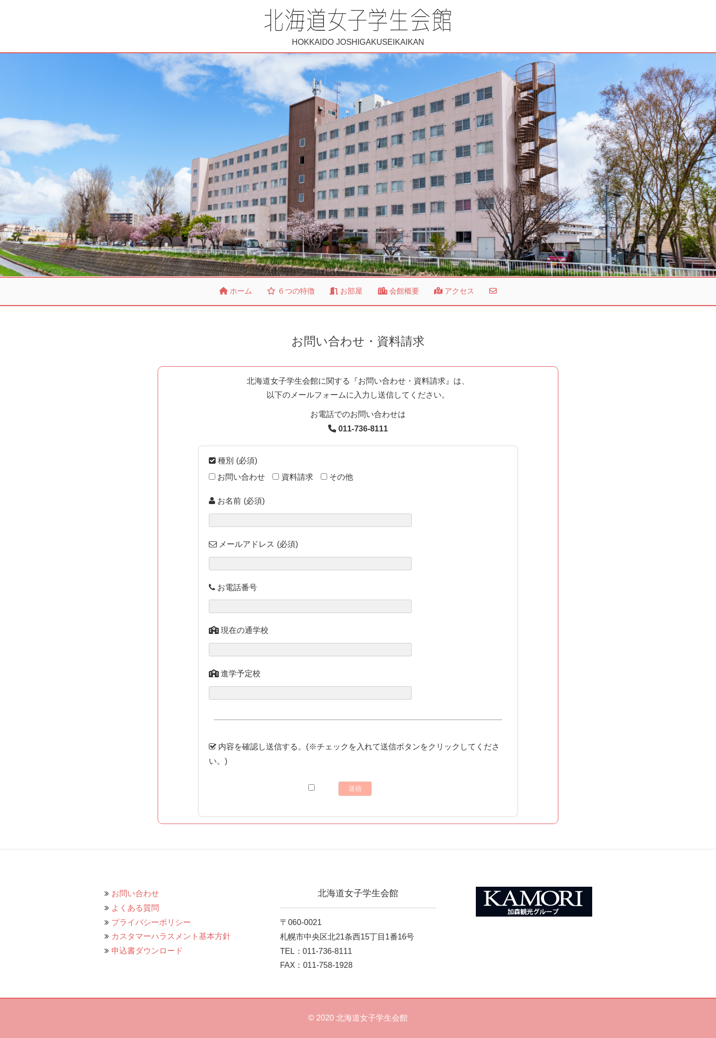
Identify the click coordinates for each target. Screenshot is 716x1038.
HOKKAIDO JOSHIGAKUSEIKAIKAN (358, 26)
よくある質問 (135, 908)
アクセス (454, 291)
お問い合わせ (135, 893)
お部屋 (346, 291)
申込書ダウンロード (147, 950)
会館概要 (398, 291)
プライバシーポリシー (151, 922)
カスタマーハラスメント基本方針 (171, 936)
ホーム (235, 291)
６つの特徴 (291, 291)
